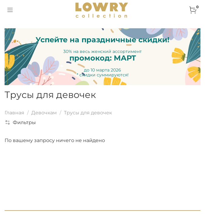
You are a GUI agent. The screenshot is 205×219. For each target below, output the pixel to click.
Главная (14, 113)
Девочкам (44, 113)
